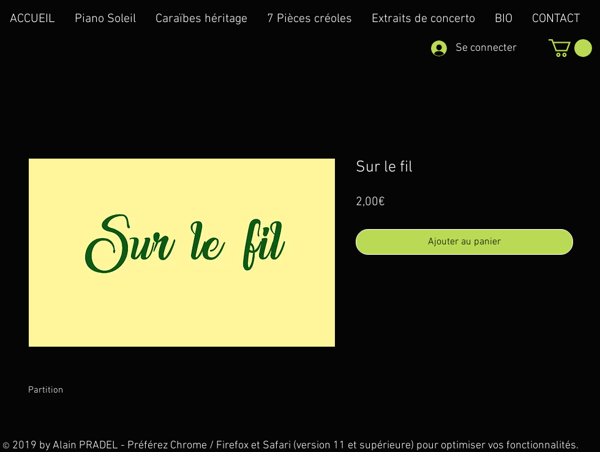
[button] (570, 48)
